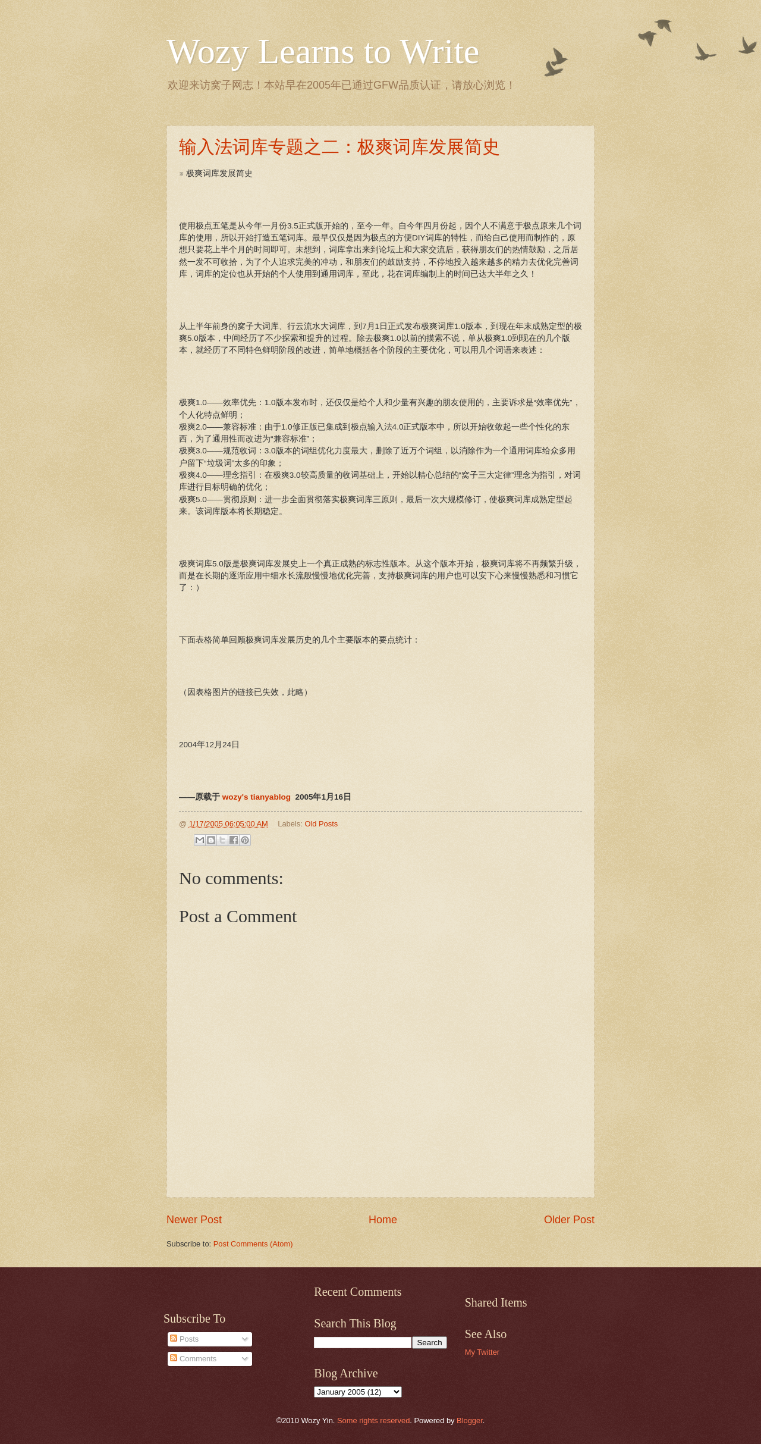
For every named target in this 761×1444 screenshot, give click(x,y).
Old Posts (321, 823)
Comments (193, 1358)
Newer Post (194, 1220)
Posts (184, 1339)
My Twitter (482, 1352)
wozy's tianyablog (256, 797)
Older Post (569, 1220)
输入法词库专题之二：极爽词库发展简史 (339, 146)
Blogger (470, 1420)
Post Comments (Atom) (253, 1243)
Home (383, 1220)
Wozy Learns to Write (322, 51)
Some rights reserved (373, 1420)
